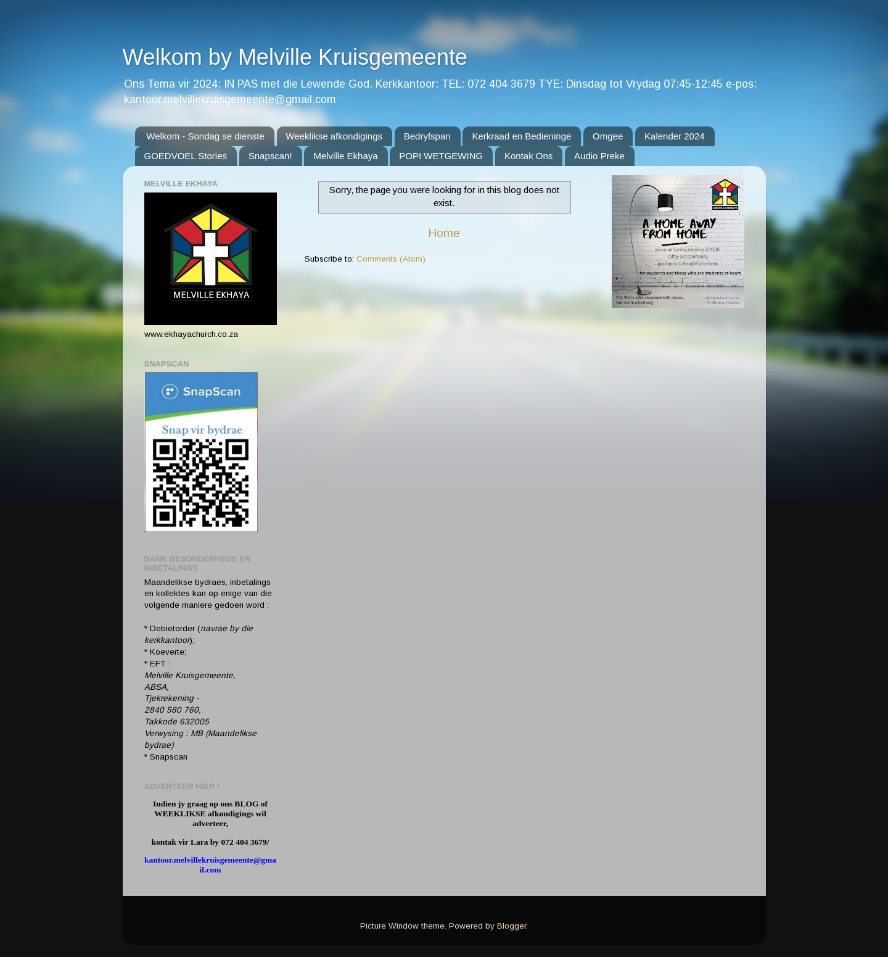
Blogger (511, 925)
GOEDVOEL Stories (186, 156)
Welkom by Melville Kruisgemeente (295, 57)
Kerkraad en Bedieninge (521, 136)
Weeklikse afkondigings (334, 136)
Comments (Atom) (391, 258)
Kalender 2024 (674, 136)
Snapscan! (270, 156)
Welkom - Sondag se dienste (205, 136)
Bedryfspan (427, 136)
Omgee (608, 136)
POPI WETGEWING (441, 156)
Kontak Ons (528, 156)
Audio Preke (599, 156)
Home (444, 232)
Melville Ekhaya (345, 156)
